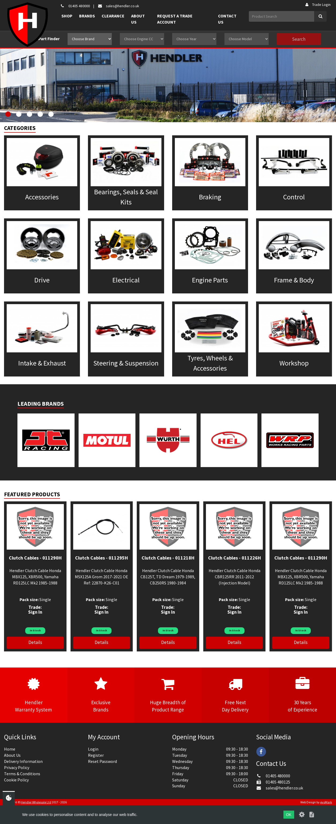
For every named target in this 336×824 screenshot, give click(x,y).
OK (288, 814)
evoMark (326, 802)
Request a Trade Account (175, 19)
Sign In (35, 612)
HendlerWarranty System (33, 695)
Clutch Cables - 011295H (101, 558)
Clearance (113, 15)
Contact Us (227, 19)
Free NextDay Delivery (235, 695)
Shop (66, 15)
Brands (87, 15)
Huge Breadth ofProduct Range (168, 695)
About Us (138, 19)
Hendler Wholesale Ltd (36, 802)
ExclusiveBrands (101, 695)
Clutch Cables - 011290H (35, 558)
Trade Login (318, 4)
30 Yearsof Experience (302, 695)
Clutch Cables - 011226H (234, 558)
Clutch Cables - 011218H (168, 558)
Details (35, 642)
